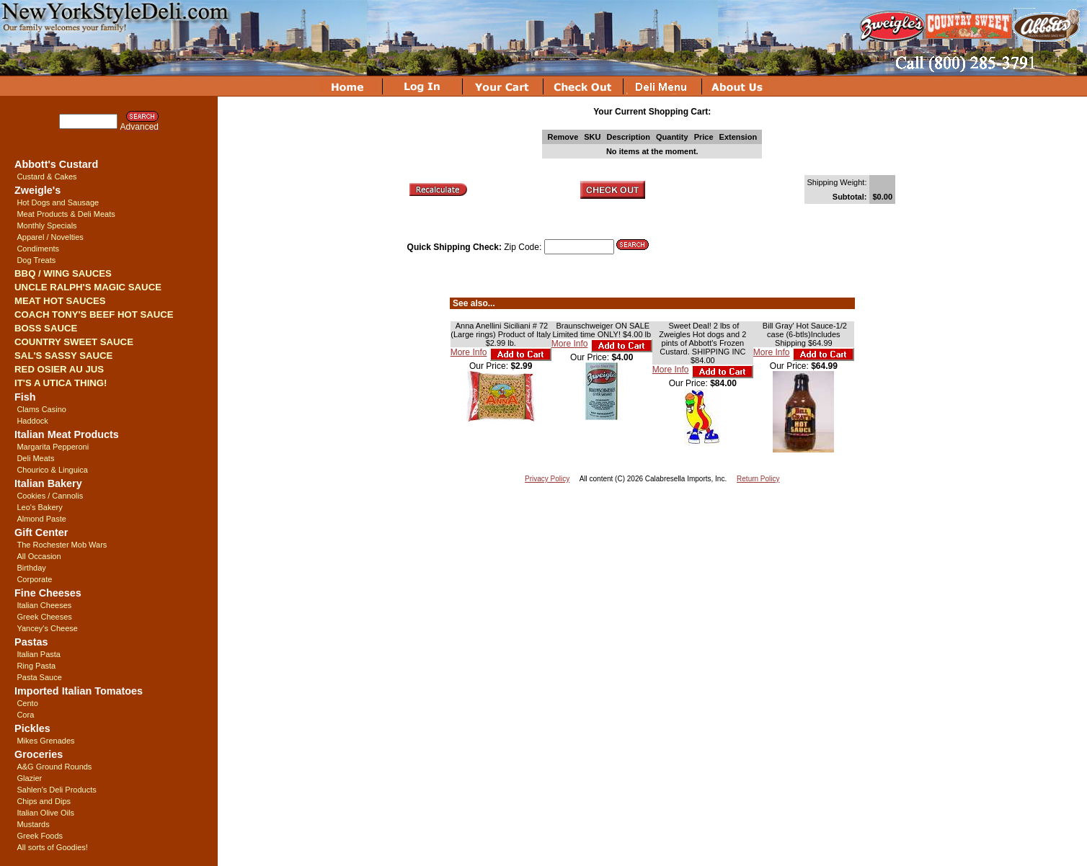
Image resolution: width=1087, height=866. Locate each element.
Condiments (38, 248)
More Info (469, 352)
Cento (27, 703)
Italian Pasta (39, 654)
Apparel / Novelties (50, 237)
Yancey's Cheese (47, 628)
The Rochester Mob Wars (62, 544)
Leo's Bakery (39, 507)
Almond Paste (41, 518)
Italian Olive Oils (45, 812)
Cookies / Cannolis (50, 495)
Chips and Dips (44, 801)
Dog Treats (36, 260)
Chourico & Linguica (52, 469)
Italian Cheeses (44, 605)
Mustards (33, 824)
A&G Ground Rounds (54, 766)
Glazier (29, 778)
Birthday (31, 567)
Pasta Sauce (39, 677)
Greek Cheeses (44, 616)
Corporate (34, 579)
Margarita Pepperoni (53, 446)
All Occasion (39, 556)
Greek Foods (40, 835)
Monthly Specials (46, 225)
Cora (25, 714)
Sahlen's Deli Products (56, 789)
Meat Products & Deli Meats (66, 214)
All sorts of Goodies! (52, 847)
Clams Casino (41, 409)
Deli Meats (35, 458)
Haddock (32, 420)
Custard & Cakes (46, 176)
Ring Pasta (36, 665)
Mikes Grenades (45, 740)
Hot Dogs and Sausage (58, 202)
